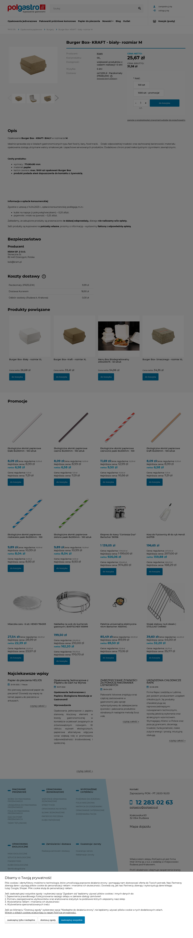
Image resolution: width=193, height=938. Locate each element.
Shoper (23, 888)
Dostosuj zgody (48, 920)
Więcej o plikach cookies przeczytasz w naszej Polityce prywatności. (40, 912)
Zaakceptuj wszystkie (71, 920)
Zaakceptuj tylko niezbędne (21, 920)
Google (15, 888)
